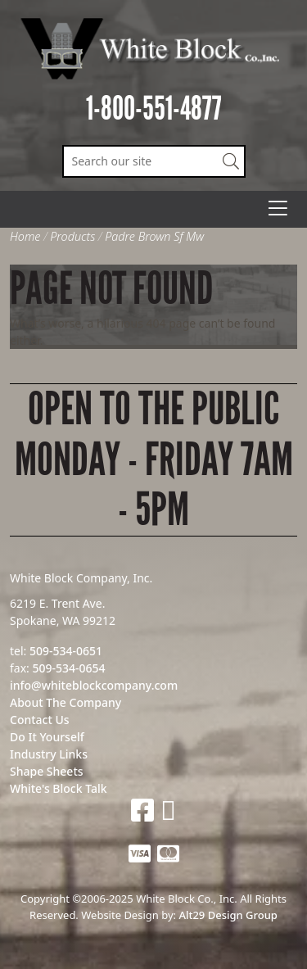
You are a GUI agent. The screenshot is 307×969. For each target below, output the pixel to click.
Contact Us (40, 719)
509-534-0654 (68, 668)
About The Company (65, 702)
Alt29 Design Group (227, 915)
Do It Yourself (47, 737)
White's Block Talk (58, 788)
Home (25, 236)
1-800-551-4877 (154, 108)
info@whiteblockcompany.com (94, 685)
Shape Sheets (47, 771)
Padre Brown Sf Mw (154, 236)
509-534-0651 (65, 651)
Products (72, 236)
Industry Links (49, 754)
